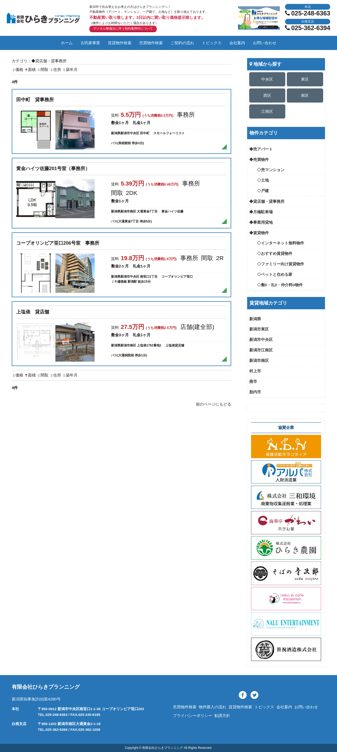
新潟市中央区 (261, 339)
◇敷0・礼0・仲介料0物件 (276, 285)
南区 (305, 95)
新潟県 (255, 319)
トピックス (212, 43)
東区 (305, 79)
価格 (17, 69)
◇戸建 (259, 190)
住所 (55, 69)
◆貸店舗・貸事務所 (266, 201)
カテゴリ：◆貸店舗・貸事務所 (39, 61)
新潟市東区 (259, 329)
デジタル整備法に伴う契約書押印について (123, 28)
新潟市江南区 (261, 350)
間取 (42, 69)
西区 (267, 95)
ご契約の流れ (182, 43)
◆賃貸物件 (259, 233)
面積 (30, 69)
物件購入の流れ (212, 707)
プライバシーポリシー (192, 715)
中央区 (267, 79)
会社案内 (237, 43)
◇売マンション (266, 169)
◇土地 (259, 180)
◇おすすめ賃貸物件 (270, 253)
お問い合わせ (264, 43)
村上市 (255, 371)
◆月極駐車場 (261, 212)
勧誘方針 (222, 715)
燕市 (253, 381)
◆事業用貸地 (261, 222)
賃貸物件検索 (119, 43)
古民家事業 (90, 43)
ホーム (67, 43)
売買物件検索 (151, 43)
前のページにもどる (213, 404)
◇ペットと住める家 (270, 274)
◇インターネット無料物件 (276, 243)
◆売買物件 (259, 159)
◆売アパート (261, 149)
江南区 (267, 111)
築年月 (70, 69)
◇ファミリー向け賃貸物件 (276, 264)
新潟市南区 (259, 360)
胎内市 (255, 392)
